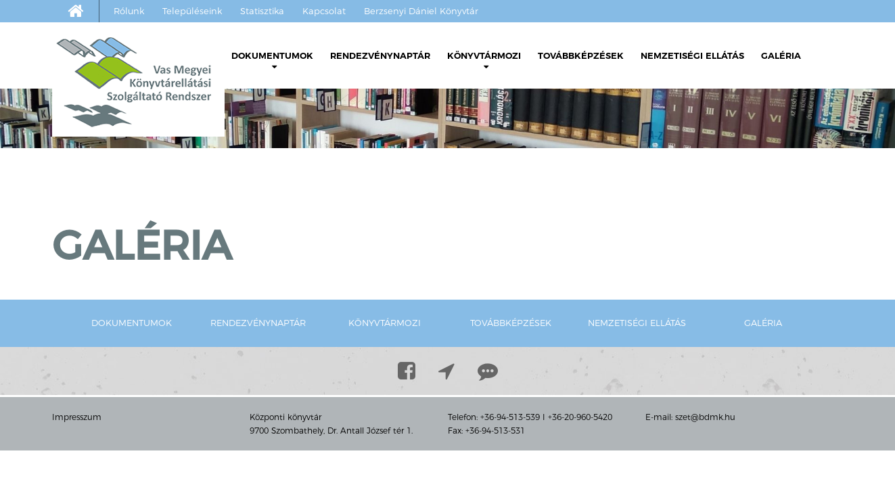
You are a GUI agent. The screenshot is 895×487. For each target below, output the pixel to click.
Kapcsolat (324, 10)
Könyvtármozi (484, 60)
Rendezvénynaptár (380, 55)
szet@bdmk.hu (705, 417)
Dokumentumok (272, 60)
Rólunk (129, 10)
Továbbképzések (581, 55)
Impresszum (76, 417)
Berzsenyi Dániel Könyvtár (421, 10)
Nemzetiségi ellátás (692, 55)
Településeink (192, 10)
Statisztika (262, 10)
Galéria (781, 55)
